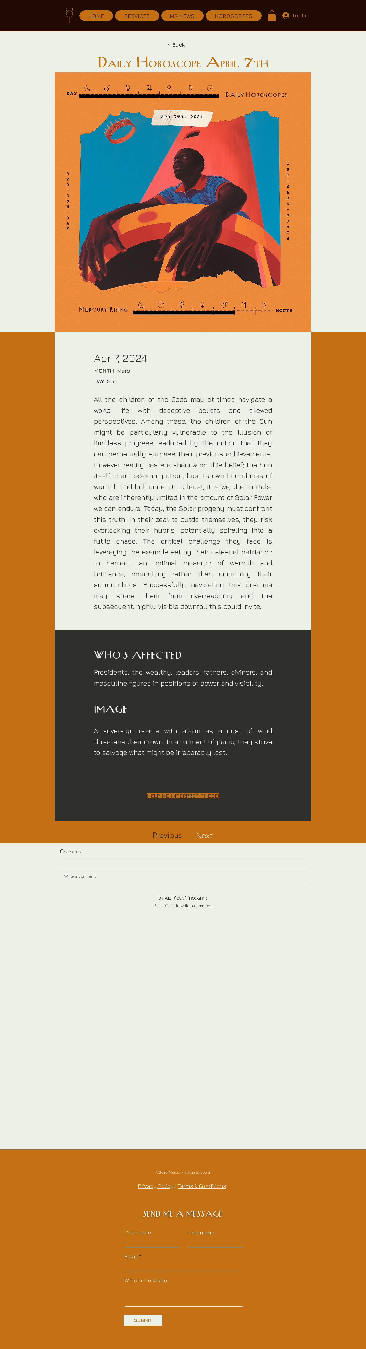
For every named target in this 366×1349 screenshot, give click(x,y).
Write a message (146, 1280)
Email (131, 1256)
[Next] (204, 835)
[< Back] (177, 45)
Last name (200, 1232)
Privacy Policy (156, 1186)
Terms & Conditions (202, 1186)
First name (138, 1232)
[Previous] (167, 835)
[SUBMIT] (143, 1320)
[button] (271, 15)
